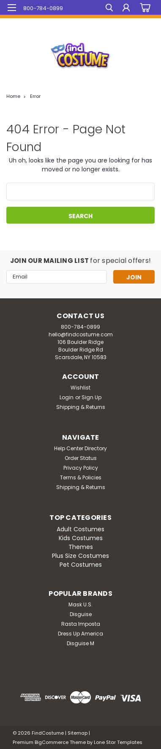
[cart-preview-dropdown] (144, 7)
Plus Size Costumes (80, 556)
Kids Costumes (81, 538)
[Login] (126, 9)
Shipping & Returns (80, 407)
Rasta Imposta (80, 623)
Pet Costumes (81, 564)
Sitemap (77, 733)
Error (35, 96)
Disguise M (80, 643)
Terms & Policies (80, 477)
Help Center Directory (80, 448)
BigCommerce (51, 742)
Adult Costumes (80, 529)
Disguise (81, 614)
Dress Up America (80, 633)
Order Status (81, 458)
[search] (109, 9)
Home (13, 96)
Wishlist (80, 387)
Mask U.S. (80, 604)
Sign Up (91, 397)
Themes (80, 547)
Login (67, 397)
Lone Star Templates (118, 742)
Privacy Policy (80, 467)
